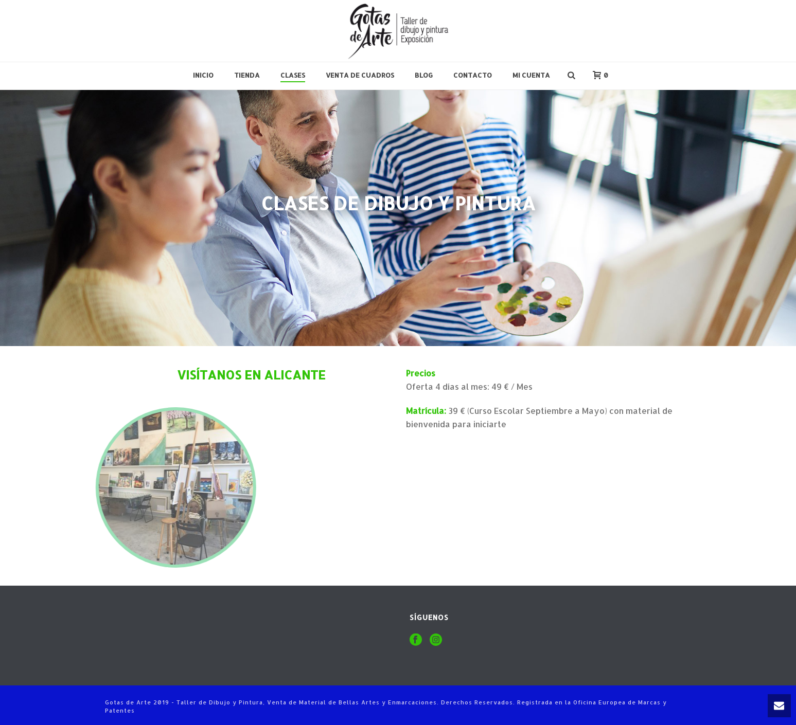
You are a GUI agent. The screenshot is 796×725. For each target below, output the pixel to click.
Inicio (203, 75)
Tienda (247, 75)
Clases (292, 75)
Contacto (472, 75)
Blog (424, 75)
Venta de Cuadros (360, 75)
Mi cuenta (531, 75)
